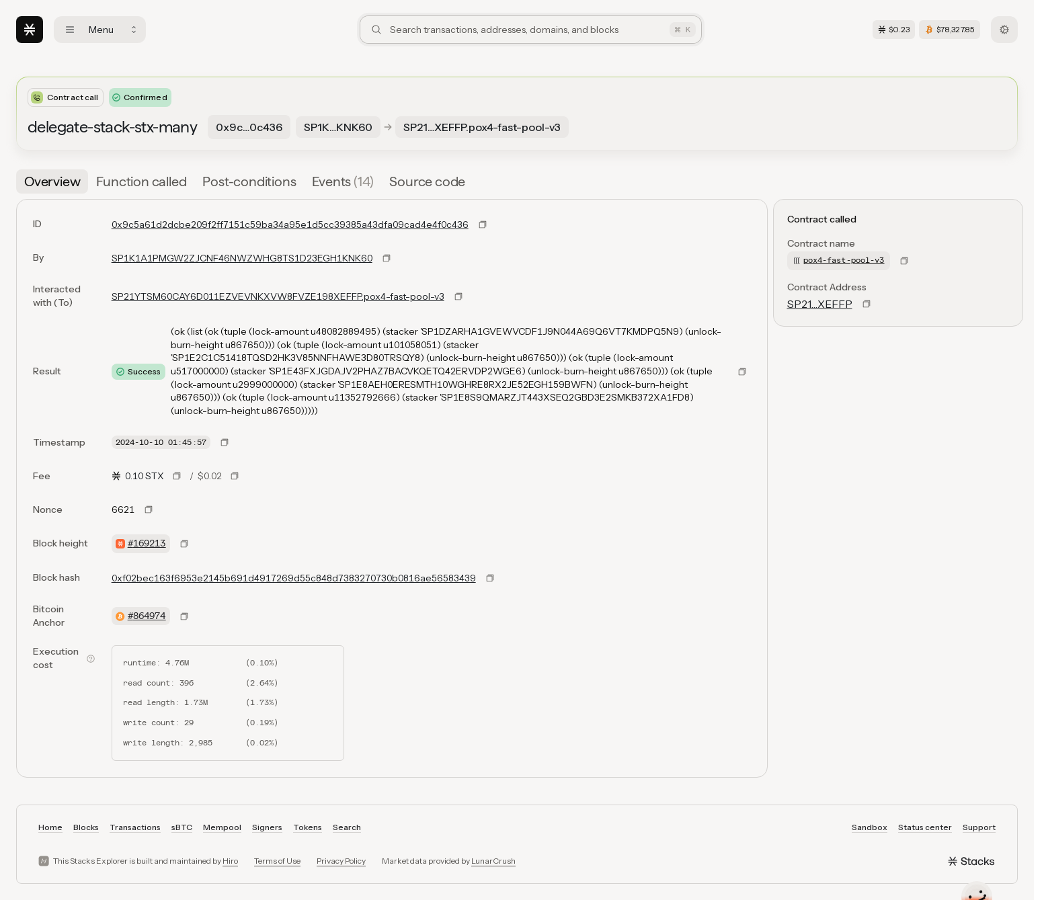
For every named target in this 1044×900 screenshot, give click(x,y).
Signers (267, 827)
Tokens (307, 827)
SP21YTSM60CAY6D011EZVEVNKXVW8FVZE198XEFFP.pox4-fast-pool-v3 (278, 296)
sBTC (181, 827)
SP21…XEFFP (819, 304)
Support (979, 827)
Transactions (135, 827)
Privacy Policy (341, 861)
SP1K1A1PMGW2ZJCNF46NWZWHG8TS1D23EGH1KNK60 (242, 258)
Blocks (86, 827)
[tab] (52, 181)
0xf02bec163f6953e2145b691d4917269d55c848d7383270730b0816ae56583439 (294, 578)
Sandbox (869, 827)
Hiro (230, 861)
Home (50, 827)
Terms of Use (277, 861)
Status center (925, 827)
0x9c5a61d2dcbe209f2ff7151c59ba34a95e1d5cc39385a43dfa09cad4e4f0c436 (290, 224)
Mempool (222, 827)
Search (347, 827)
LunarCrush (493, 861)
